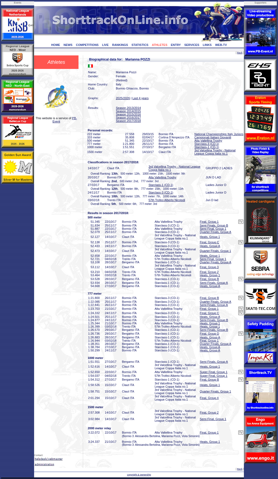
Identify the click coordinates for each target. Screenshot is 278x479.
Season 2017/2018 (128, 120)
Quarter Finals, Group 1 (215, 250)
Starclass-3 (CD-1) (206, 143)
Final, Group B (209, 279)
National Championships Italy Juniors (218, 134)
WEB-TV (221, 44)
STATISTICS (140, 44)
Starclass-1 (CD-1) (206, 147)
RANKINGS (120, 44)
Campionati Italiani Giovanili (212, 137)
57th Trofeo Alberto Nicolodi (167, 200)
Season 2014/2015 (128, 111)
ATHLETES (159, 44)
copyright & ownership (139, 474)
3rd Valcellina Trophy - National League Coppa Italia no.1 (215, 152)
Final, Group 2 (209, 272)
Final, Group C (209, 242)
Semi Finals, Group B (214, 225)
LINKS (207, 44)
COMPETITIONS (87, 44)
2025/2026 (123, 98)
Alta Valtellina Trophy (208, 140)
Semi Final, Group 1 (213, 228)
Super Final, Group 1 (213, 372)
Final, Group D (209, 333)
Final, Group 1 (209, 221)
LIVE (105, 44)
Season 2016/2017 (128, 117)
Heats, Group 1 (210, 236)
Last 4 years (140, 98)
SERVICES (191, 44)
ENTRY (176, 44)
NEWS (68, 44)
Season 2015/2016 (128, 114)
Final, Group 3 (209, 267)
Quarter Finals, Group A (215, 232)
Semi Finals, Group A (214, 282)
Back (240, 52)
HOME (55, 44)
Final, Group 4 (209, 398)
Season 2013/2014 (128, 107)
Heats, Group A (210, 246)
